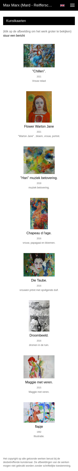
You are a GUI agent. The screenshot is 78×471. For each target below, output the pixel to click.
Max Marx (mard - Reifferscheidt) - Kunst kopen (30, 5)
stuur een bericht (14, 35)
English (62, 5)
